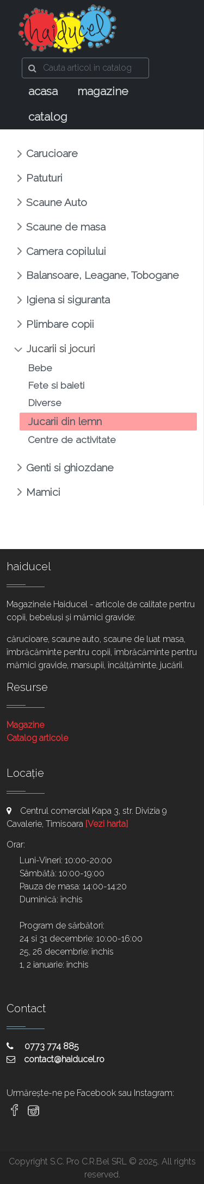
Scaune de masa (66, 227)
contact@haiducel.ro (55, 1059)
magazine (102, 91)
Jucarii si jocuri (60, 348)
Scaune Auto (56, 202)
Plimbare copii (60, 324)
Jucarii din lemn (65, 421)
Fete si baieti (56, 385)
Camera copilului (66, 251)
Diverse (44, 402)
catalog (47, 116)
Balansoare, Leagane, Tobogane (102, 275)
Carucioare (52, 153)
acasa (43, 91)
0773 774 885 (43, 1046)
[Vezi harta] (106, 824)
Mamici (43, 492)
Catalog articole (37, 738)
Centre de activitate (72, 439)
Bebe (40, 367)
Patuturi (44, 178)
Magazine (25, 725)
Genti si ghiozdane (70, 467)
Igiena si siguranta (68, 300)
